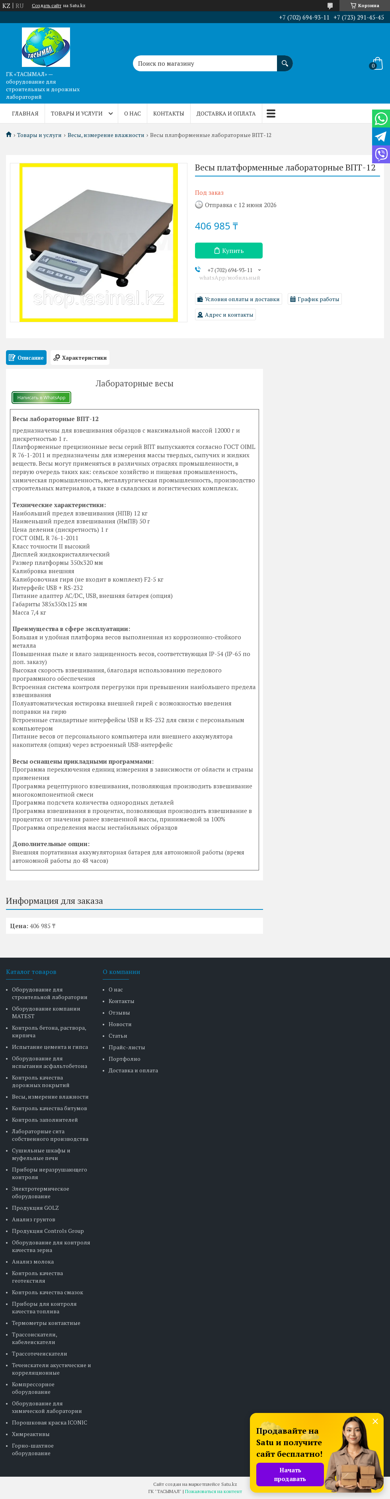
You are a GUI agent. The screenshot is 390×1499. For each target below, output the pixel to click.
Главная (25, 113)
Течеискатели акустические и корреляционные (51, 1368)
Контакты (168, 113)
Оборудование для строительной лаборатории (50, 993)
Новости (120, 1024)
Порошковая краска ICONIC (49, 1422)
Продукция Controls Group (48, 1230)
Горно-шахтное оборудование (33, 1449)
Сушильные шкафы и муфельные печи (41, 1154)
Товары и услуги (77, 113)
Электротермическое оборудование (40, 1192)
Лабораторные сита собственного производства (50, 1134)
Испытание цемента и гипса (50, 1046)
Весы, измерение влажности (106, 135)
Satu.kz (229, 1484)
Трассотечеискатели (39, 1353)
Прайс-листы (127, 1047)
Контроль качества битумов (49, 1108)
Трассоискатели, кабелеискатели (34, 1338)
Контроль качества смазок (47, 1292)
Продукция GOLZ (35, 1207)
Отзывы (119, 1012)
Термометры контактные (46, 1323)
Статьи (118, 1035)
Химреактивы (31, 1434)
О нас (132, 113)
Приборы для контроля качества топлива (44, 1307)
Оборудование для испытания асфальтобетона (49, 1062)
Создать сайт (46, 5)
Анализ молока (33, 1261)
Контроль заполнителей (45, 1119)
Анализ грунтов (33, 1219)
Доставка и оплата (226, 113)
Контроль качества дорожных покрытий (41, 1081)
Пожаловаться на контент (213, 1491)
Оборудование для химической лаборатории (47, 1407)
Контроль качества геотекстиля (37, 1276)
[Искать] (285, 59)
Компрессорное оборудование (33, 1387)
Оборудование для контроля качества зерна (51, 1246)
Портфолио (124, 1058)
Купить (233, 250)
